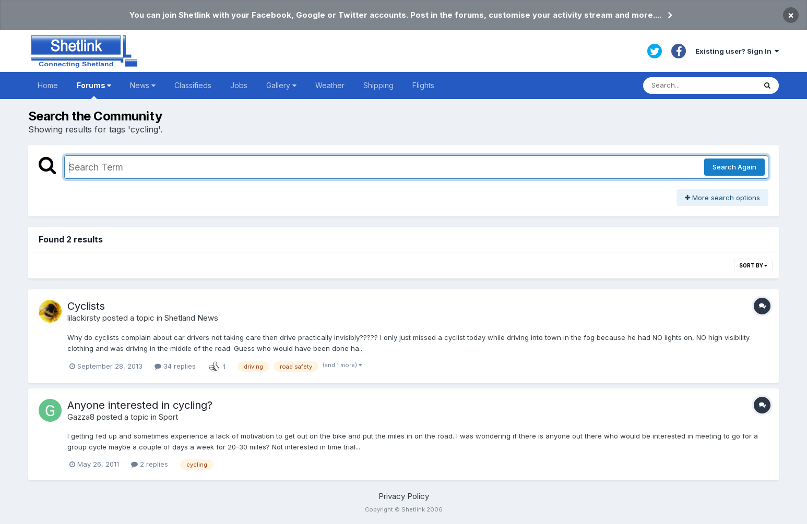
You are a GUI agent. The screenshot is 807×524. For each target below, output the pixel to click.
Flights (423, 85)
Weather (330, 85)
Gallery (281, 85)
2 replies (149, 464)
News (143, 85)
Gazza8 (80, 417)
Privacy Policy (403, 496)
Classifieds (192, 85)
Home (48, 85)
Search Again (734, 167)
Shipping (378, 85)
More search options (722, 197)
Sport (168, 417)
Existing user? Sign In (737, 51)
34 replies (175, 366)
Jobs (238, 85)
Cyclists (86, 306)
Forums (94, 90)
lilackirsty (83, 318)
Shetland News (191, 318)
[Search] (699, 85)
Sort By (753, 265)
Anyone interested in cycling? (139, 405)
